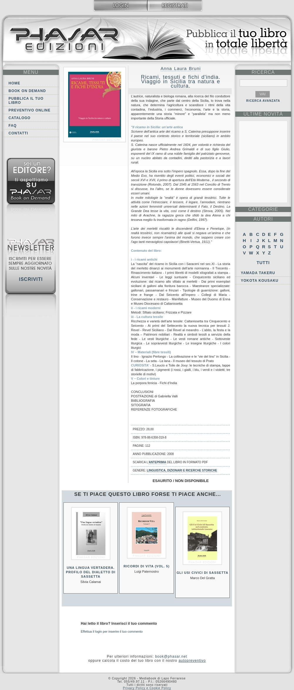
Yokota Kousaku (259, 281)
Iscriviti (31, 279)
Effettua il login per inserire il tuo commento (112, 631)
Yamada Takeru (258, 273)
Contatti (18, 133)
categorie (263, 209)
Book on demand (27, 91)
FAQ (13, 126)
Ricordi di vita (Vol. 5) (147, 566)
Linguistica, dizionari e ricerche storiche (182, 470)
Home (14, 83)
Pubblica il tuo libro (26, 100)
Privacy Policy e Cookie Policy (147, 688)
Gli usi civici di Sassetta (202, 572)
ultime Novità (263, 113)
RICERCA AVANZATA (263, 100)
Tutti (263, 262)
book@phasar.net (171, 656)
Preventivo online (30, 110)
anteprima (157, 462)
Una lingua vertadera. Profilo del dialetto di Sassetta (90, 572)
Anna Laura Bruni (181, 68)
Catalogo (20, 118)
